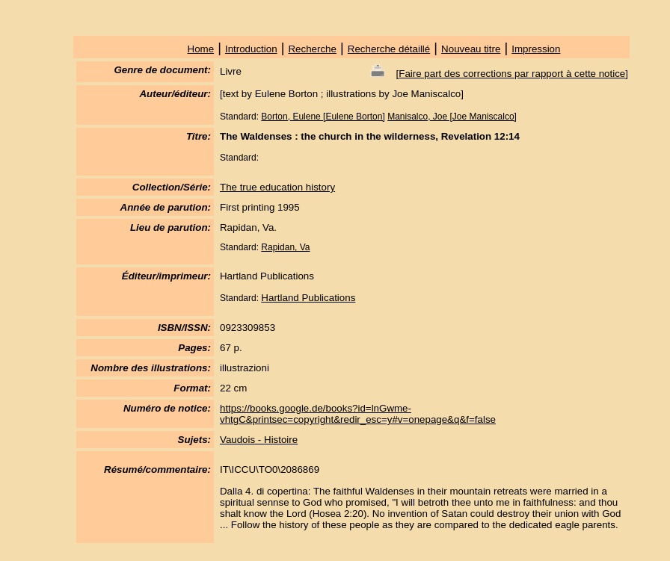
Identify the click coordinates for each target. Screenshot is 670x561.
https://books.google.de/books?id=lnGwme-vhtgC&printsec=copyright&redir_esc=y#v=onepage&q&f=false (358, 414)
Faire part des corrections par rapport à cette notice (512, 73)
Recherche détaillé (389, 49)
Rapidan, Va (285, 247)
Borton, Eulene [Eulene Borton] (322, 116)
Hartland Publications (308, 297)
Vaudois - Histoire (259, 439)
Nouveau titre (470, 49)
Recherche (312, 49)
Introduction (251, 49)
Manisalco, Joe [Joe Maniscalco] (452, 116)
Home (201, 49)
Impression (535, 49)
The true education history (277, 187)
